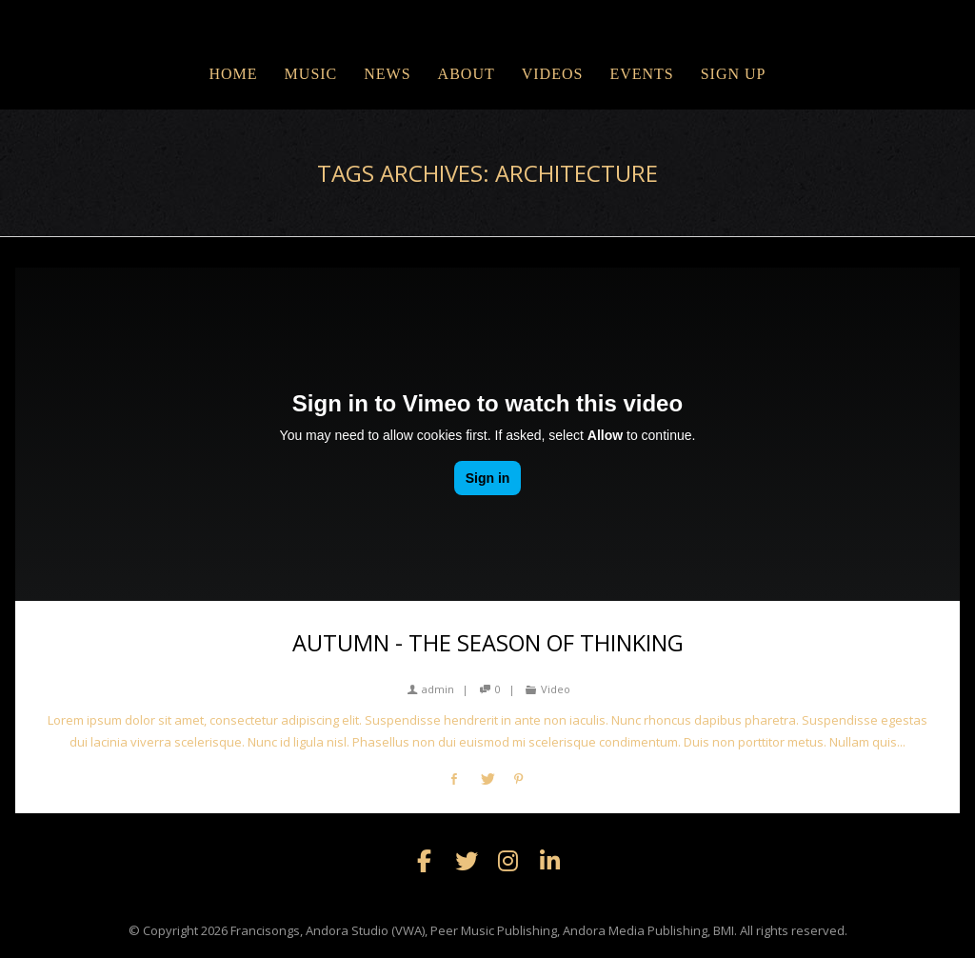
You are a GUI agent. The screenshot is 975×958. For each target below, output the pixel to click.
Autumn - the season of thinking (488, 643)
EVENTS (641, 74)
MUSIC (311, 74)
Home (233, 74)
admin (431, 689)
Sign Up (733, 74)
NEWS (387, 74)
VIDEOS (553, 74)
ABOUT (466, 74)
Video (555, 689)
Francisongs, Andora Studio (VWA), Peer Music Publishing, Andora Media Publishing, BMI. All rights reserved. (538, 930)
